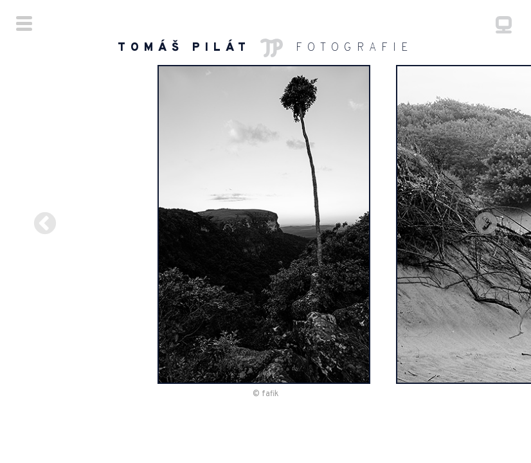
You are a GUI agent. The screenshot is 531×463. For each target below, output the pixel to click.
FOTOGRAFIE (265, 48)
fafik (270, 399)
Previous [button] (29, 227)
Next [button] (502, 227)
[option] (266, 227)
